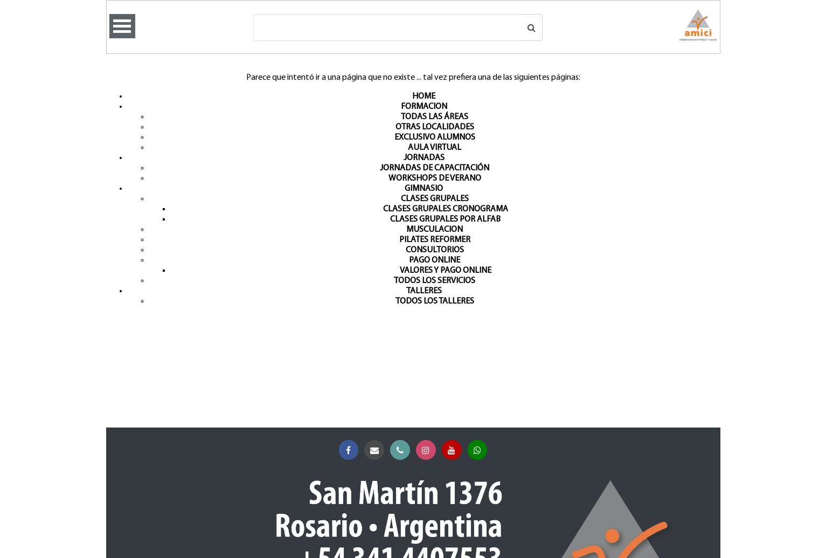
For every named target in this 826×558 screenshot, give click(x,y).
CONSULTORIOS (435, 250)
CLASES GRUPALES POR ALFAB (445, 219)
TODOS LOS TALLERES (434, 301)
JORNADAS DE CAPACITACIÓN (434, 168)
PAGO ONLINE (434, 260)
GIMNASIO (424, 188)
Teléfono (402, 450)
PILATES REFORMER (434, 240)
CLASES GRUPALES (435, 199)
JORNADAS (424, 158)
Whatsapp (480, 450)
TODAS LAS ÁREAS (434, 117)
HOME (423, 96)
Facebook (351, 450)
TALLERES (424, 291)
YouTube (454, 450)
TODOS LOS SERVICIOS (434, 281)
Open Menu (122, 26)
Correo (376, 450)
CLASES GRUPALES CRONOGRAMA (445, 209)
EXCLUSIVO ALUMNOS (434, 137)
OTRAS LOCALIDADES (434, 127)
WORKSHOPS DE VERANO (434, 178)
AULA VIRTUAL (434, 147)
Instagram (428, 450)
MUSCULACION (434, 229)
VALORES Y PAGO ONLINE (445, 270)
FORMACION (424, 106)
